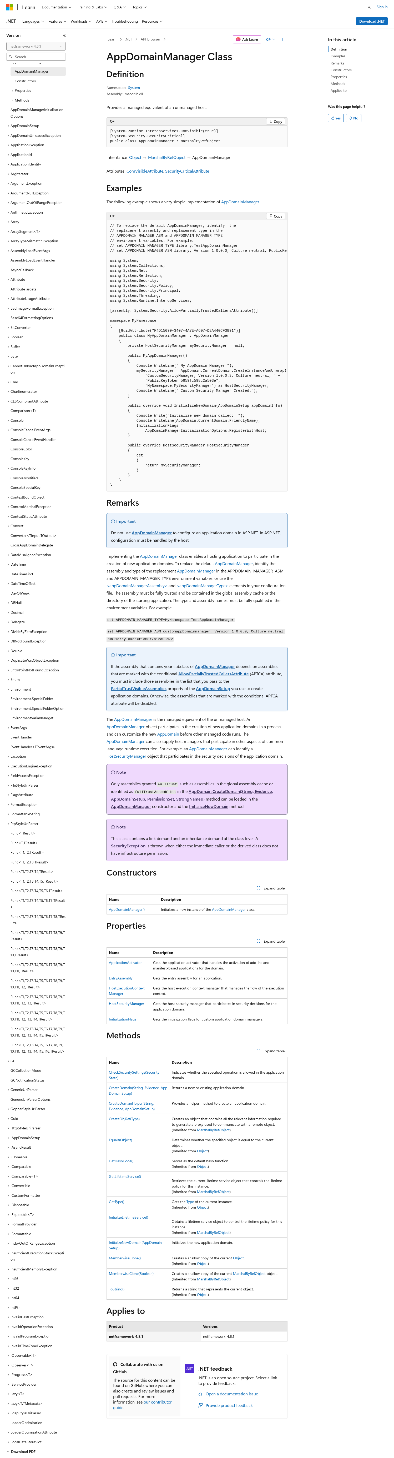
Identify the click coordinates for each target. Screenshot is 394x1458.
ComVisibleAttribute (145, 171)
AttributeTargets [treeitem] (23, 288)
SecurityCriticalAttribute (187, 171)
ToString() (116, 1288)
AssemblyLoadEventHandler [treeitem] (33, 260)
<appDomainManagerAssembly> (137, 585)
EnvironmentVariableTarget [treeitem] (32, 717)
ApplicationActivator (125, 962)
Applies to (339, 90)
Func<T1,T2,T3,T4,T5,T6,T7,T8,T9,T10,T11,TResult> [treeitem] (38, 968)
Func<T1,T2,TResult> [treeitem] (27, 852)
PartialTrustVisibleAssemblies (138, 688)
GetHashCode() (121, 1160)
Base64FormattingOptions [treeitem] (32, 317)
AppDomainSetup (213, 688)
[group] (197, 355)
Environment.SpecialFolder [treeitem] (32, 698)
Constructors (341, 69)
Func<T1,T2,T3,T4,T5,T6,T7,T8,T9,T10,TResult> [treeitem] (38, 952)
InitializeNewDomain (208, 806)
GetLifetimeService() (125, 1176)
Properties (339, 76)
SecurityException (128, 845)
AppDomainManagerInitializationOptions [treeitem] (37, 113)
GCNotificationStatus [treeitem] (27, 1080)
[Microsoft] (9, 7)
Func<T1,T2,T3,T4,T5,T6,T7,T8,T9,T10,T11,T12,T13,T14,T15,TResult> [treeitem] (38, 1032)
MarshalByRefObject (166, 157)
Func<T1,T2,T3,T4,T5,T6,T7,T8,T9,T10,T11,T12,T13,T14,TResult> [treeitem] (38, 1016)
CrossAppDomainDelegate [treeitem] (32, 544)
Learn (112, 39)
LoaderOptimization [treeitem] (26, 1422)
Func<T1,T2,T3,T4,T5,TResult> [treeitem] (34, 881)
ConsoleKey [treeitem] (20, 458)
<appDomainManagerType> (202, 585)
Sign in (382, 6)
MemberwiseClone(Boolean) (131, 1273)
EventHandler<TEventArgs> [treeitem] (33, 746)
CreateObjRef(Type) (124, 1118)
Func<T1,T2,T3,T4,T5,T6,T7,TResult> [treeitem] (38, 903)
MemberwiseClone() (125, 1257)
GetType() (116, 1201)
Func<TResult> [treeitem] (23, 833)
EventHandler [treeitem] (21, 737)
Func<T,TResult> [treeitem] (24, 842)
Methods (338, 83)
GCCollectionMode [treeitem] (26, 1070)
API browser (150, 39)
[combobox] (36, 46)
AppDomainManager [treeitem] (31, 71)
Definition (339, 49)
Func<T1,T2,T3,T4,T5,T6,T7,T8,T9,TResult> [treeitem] (38, 936)
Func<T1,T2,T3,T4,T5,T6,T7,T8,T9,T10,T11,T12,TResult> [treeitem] (38, 984)
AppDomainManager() (127, 909)
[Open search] (369, 7)
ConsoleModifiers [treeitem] (24, 477)
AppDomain (168, 734)
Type (190, 1201)
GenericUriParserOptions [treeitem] (30, 1099)
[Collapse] (64, 35)
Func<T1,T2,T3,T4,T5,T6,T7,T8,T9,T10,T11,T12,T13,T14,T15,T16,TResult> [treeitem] (38, 1048)
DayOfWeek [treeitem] (20, 593)
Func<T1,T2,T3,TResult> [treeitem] (30, 861)
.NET (128, 39)
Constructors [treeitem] (25, 80)
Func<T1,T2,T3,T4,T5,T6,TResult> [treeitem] (37, 890)
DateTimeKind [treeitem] (22, 573)
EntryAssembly (121, 978)
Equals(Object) (120, 1139)
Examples (338, 55)
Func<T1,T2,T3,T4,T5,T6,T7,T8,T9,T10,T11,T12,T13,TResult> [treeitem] (38, 1000)
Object (135, 157)
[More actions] (282, 39)
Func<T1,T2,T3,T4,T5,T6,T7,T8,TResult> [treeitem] (38, 920)
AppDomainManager (240, 201)
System (134, 87)
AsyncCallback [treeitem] (22, 269)
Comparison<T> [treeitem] (24, 410)
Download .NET (372, 21)
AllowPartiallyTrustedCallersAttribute (213, 673)
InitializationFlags (122, 1019)
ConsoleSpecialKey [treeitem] (26, 487)
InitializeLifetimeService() (128, 1217)
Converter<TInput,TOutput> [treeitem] (34, 535)
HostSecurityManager (126, 756)
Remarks (337, 63)
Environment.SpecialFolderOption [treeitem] (37, 708)
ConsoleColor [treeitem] (21, 448)
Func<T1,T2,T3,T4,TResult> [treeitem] (32, 871)
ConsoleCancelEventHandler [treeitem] (33, 439)
